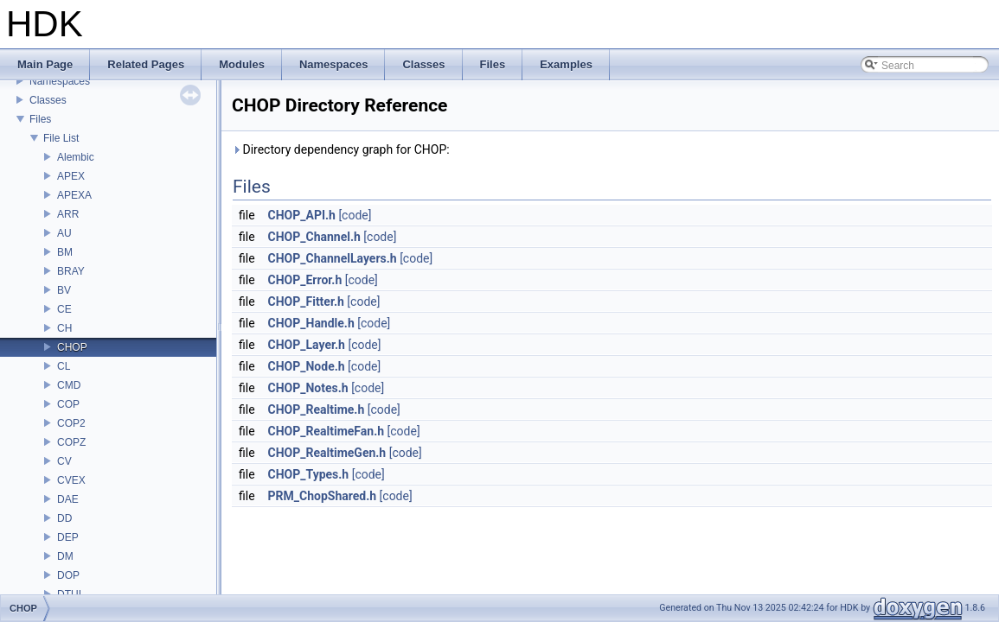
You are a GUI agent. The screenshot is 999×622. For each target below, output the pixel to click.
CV (64, 461)
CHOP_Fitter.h (306, 301)
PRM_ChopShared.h (322, 496)
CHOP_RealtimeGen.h (327, 453)
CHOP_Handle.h (311, 323)
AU (64, 233)
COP (68, 404)
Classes (48, 100)
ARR (68, 214)
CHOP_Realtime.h (316, 409)
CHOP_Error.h (305, 280)
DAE (68, 499)
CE (64, 309)
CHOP (72, 347)
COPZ (71, 442)
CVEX (71, 480)
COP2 (71, 423)
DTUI (69, 594)
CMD (68, 385)
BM (65, 252)
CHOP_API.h (302, 215)
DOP (68, 575)
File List (61, 138)
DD (64, 518)
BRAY (71, 271)
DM (65, 556)
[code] (354, 215)
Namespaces (59, 81)
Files (40, 119)
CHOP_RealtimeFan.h (326, 431)
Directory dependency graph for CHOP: (341, 149)
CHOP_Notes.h (308, 388)
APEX (71, 176)
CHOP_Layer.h (306, 345)
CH (64, 328)
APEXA (74, 195)
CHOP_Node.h (306, 366)
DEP (68, 537)
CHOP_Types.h (308, 474)
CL (63, 366)
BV (64, 290)
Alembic (75, 157)
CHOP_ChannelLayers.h (332, 258)
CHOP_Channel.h (314, 237)
